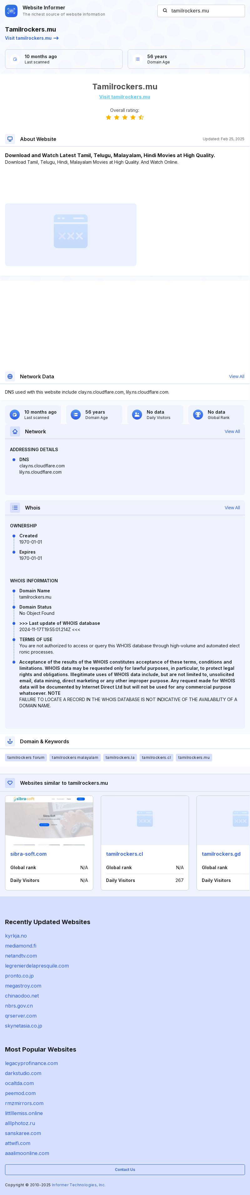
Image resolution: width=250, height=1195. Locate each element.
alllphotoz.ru (20, 1123)
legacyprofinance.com (31, 1063)
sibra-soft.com (28, 854)
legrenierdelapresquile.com (37, 966)
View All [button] (236, 376)
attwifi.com (17, 1143)
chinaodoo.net (22, 996)
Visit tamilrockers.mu (32, 38)
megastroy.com (23, 986)
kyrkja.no (16, 936)
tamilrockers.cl (124, 854)
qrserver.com (21, 1016)
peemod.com (20, 1093)
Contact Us (125, 1169)
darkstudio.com (23, 1073)
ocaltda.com (19, 1083)
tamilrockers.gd (221, 854)
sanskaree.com (23, 1133)
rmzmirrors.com (24, 1103)
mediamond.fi (20, 946)
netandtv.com (21, 956)
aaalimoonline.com (27, 1153)
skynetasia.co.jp (23, 1026)
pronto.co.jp (19, 976)
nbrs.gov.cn (19, 1006)
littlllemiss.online (24, 1113)
